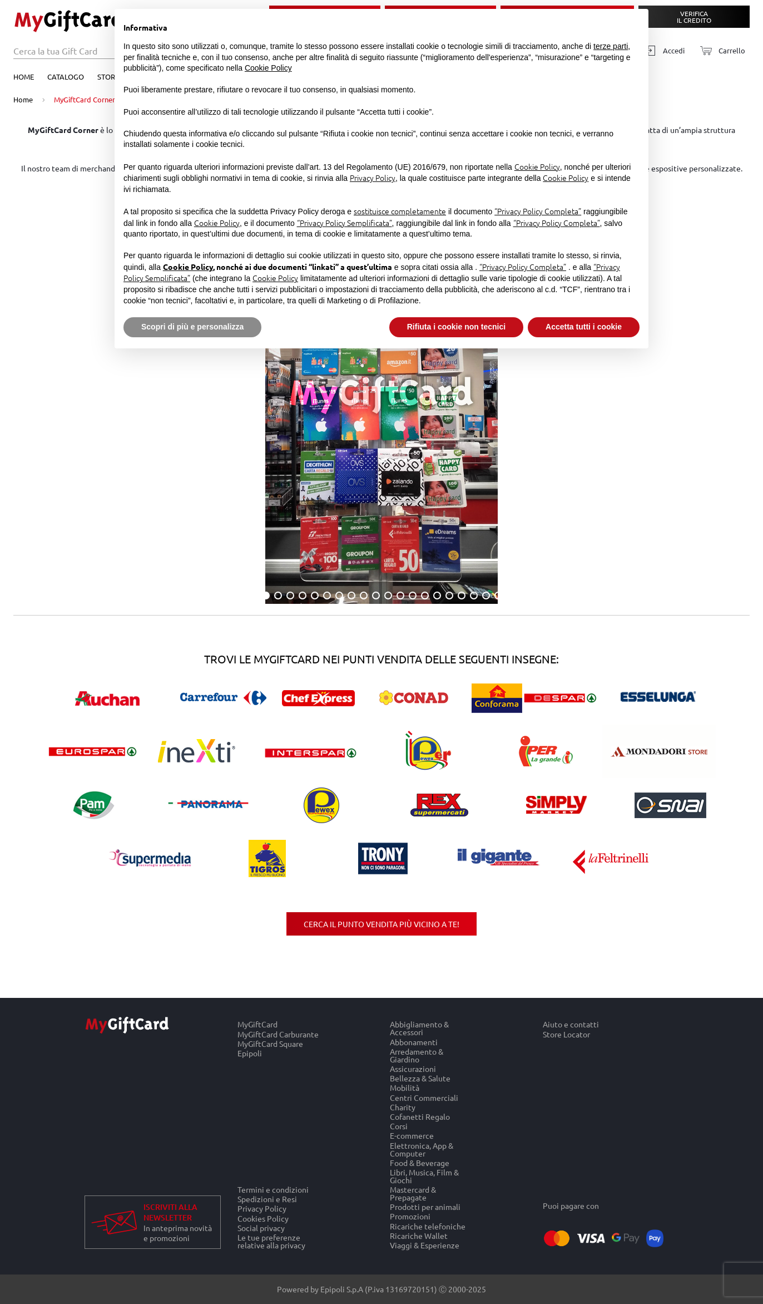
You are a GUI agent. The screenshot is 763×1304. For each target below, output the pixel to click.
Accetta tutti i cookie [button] (584, 326)
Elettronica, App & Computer (421, 1149)
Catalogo (65, 76)
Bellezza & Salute (420, 1078)
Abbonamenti (414, 1041)
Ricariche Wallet (419, 1235)
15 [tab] (437, 595)
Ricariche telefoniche (427, 1226)
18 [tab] (474, 595)
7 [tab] (339, 595)
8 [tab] (351, 595)
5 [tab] (315, 595)
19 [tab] (486, 595)
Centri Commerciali (424, 1097)
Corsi (399, 1126)
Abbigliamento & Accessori (419, 1028)
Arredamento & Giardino (416, 1055)
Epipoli (249, 1053)
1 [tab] (266, 595)
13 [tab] (413, 595)
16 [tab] (449, 595)
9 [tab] (364, 595)
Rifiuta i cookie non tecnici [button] (456, 326)
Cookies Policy (263, 1218)
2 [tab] (278, 595)
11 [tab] (388, 595)
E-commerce (412, 1135)
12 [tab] (400, 595)
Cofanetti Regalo (420, 1116)
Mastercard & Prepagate (413, 1193)
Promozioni (410, 1216)
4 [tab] (302, 595)
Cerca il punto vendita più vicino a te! (381, 924)
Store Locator (566, 1034)
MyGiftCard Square (270, 1043)
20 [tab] (498, 595)
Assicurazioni (413, 1068)
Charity (402, 1106)
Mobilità (404, 1088)
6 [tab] (327, 595)
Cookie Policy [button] (268, 67)
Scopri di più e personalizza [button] (192, 326)
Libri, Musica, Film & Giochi (424, 1175)
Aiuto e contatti (571, 1024)
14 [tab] (425, 595)
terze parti (610, 46)
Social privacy (261, 1227)
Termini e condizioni (273, 1189)
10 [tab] (376, 595)
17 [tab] (461, 595)
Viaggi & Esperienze (424, 1245)
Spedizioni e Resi (267, 1199)
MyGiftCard (257, 1024)
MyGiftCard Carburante (278, 1034)
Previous (24, 384)
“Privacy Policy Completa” (537, 210)
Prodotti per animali (425, 1207)
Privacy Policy (261, 1208)
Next (738, 384)
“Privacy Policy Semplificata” (344, 222)
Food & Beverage (419, 1162)
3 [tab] (290, 595)
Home (23, 76)
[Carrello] (719, 51)
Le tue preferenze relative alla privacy (271, 1241)
